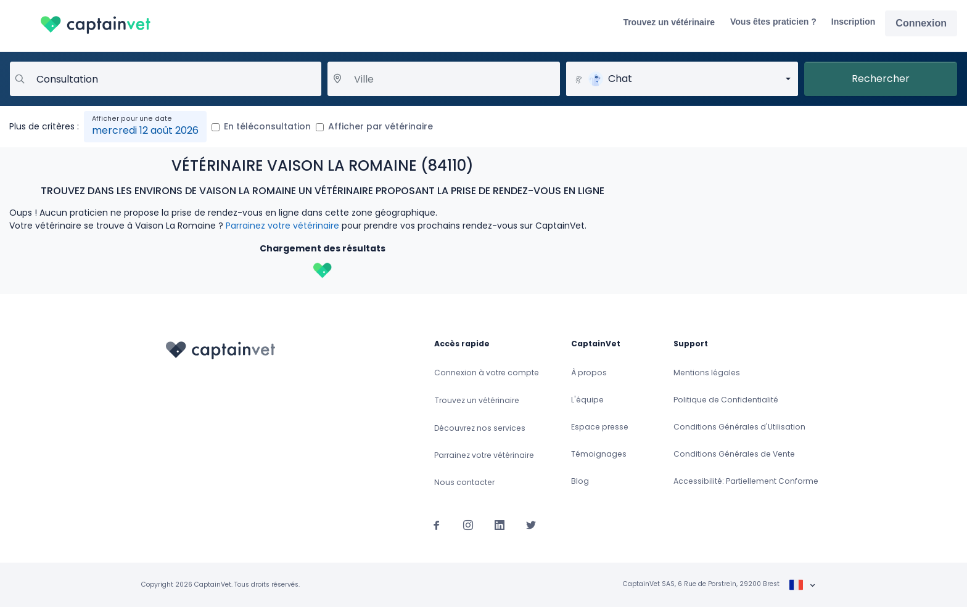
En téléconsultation (267, 126)
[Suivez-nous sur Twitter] (531, 524)
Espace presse (599, 427)
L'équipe (587, 399)
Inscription (853, 21)
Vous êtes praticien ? (773, 21)
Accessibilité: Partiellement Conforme (745, 481)
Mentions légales (706, 372)
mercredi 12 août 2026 (145, 130)
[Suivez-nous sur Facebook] (437, 524)
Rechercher (881, 78)
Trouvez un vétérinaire (669, 22)
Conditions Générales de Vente (734, 454)
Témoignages (599, 454)
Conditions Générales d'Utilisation (739, 427)
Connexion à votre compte (486, 372)
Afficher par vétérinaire (380, 126)
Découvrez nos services (479, 428)
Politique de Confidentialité (725, 399)
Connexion (921, 23)
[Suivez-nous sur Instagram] (468, 524)
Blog (580, 481)
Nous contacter (464, 482)
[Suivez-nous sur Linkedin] (499, 524)
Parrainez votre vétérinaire (282, 225)
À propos (589, 372)
